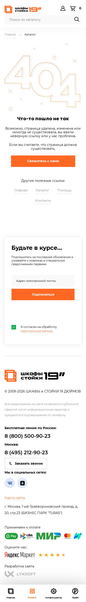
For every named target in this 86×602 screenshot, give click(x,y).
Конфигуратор (53, 593)
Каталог (32, 593)
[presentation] (46, 312)
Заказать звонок (26, 463)
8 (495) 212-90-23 (26, 452)
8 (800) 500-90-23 (27, 436)
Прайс (75, 593)
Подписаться (43, 294)
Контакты (43, 201)
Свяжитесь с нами (43, 161)
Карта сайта (15, 498)
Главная (21, 190)
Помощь (64, 190)
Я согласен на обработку (34, 329)
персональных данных (37, 331)
